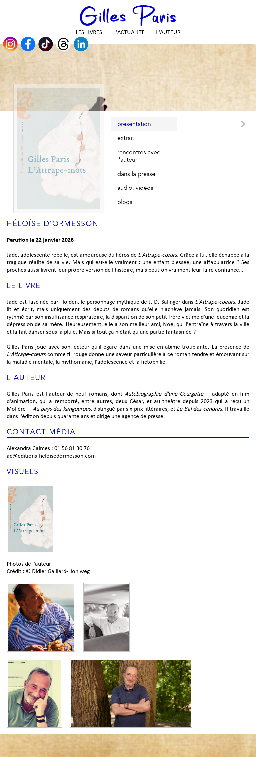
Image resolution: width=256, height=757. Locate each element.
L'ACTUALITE (129, 32)
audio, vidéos (135, 188)
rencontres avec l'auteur (138, 156)
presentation (134, 124)
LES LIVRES (89, 32)
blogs (124, 202)
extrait (125, 138)
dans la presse (136, 174)
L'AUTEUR (168, 32)
